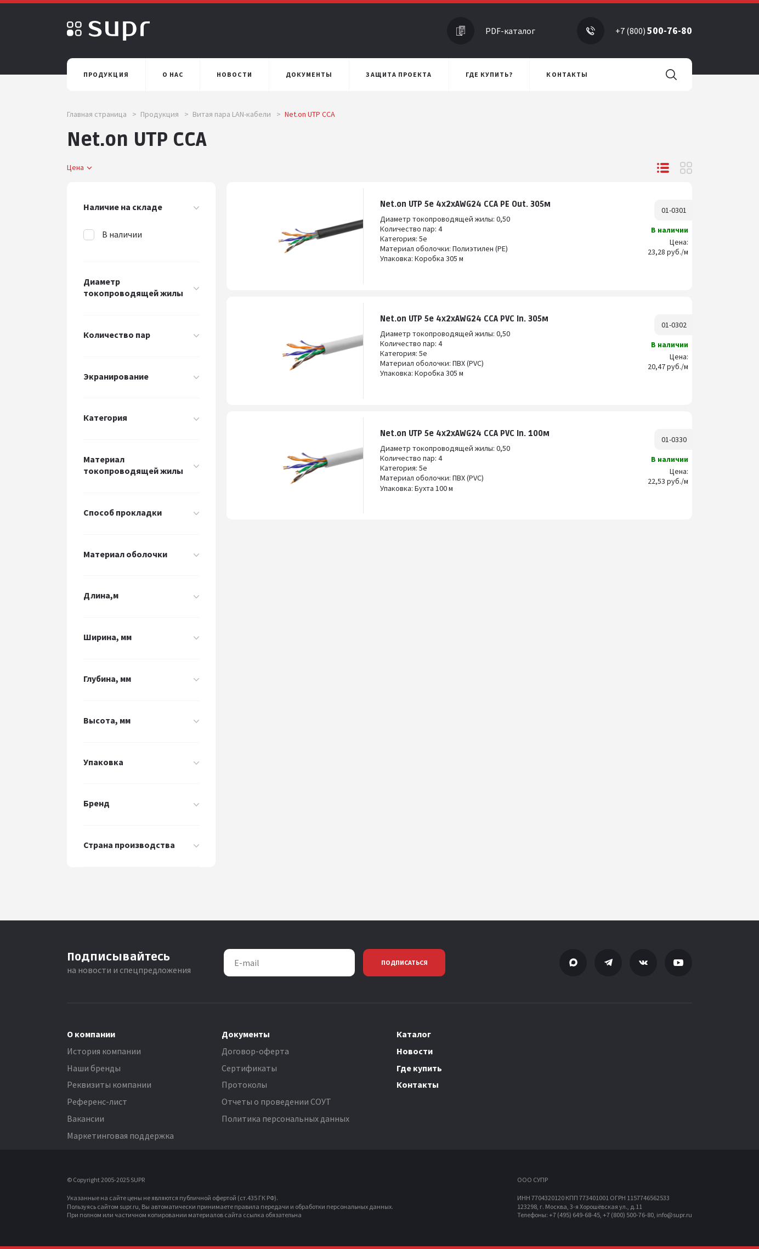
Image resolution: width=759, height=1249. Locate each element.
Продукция (164, 114)
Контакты (418, 1084)
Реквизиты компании (109, 1084)
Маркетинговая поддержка (120, 1135)
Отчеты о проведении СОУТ (276, 1101)
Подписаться (404, 962)
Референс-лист (97, 1101)
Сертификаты (249, 1068)
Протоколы (244, 1084)
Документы (246, 1033)
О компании (91, 1033)
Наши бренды (94, 1068)
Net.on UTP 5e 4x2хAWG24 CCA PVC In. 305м (464, 319)
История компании (104, 1050)
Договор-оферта (255, 1050)
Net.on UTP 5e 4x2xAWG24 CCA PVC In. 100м (465, 433)
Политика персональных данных (285, 1118)
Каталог (414, 1033)
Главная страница (102, 114)
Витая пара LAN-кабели (236, 114)
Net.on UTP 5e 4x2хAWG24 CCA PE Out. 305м (465, 204)
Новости (415, 1050)
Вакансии (85, 1118)
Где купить (419, 1068)
